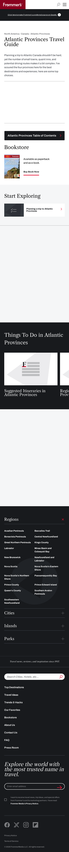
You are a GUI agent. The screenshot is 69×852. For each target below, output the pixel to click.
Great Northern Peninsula (17, 542)
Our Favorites (12, 710)
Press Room (11, 747)
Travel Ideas (11, 695)
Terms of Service (11, 841)
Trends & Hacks (13, 702)
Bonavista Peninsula (15, 536)
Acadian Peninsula (14, 531)
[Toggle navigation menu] (34, 135)
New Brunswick (12, 557)
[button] (64, 4)
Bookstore (10, 717)
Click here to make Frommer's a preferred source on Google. (32, 15)
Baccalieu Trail (42, 531)
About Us (9, 725)
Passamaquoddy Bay (45, 575)
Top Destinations (14, 687)
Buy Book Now (31, 172)
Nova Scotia (10, 566)
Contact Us (10, 732)
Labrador (9, 548)
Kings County (41, 542)
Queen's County (12, 590)
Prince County (11, 585)
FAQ (6, 740)
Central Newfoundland (46, 536)
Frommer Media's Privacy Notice (24, 804)
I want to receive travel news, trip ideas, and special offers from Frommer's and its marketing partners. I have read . (35, 800)
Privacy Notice (10, 835)
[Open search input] (58, 4)
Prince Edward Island (45, 585)
